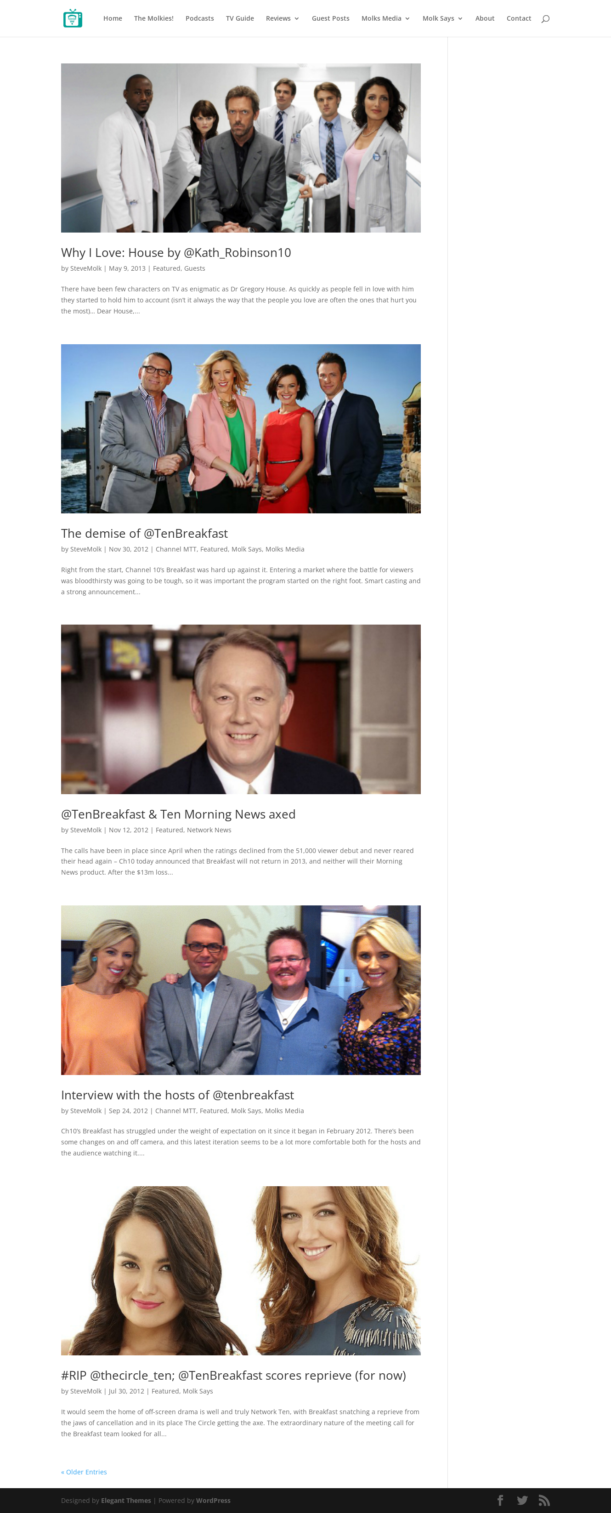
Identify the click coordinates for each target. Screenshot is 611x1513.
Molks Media (382, 19)
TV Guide (240, 19)
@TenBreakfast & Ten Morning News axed (178, 814)
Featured (167, 268)
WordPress (213, 1500)
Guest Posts (331, 19)
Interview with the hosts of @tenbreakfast (177, 1094)
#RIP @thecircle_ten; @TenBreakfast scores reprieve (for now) (233, 1375)
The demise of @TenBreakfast (144, 533)
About (485, 19)
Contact (519, 19)
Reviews (278, 19)
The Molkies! (154, 19)
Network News (209, 829)
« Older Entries (84, 1471)
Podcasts (200, 19)
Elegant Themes (126, 1500)
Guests (194, 268)
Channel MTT (176, 549)
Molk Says (438, 19)
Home (112, 19)
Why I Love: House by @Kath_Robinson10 (176, 252)
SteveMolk (86, 268)
